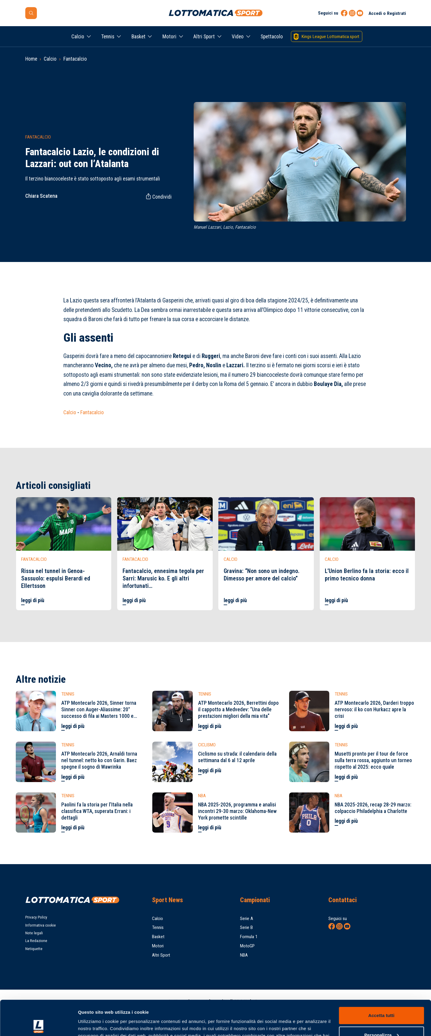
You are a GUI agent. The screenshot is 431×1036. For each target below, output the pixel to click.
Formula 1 (249, 936)
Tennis (107, 37)
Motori (169, 37)
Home (31, 59)
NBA (244, 955)
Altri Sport (204, 37)
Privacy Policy (36, 917)
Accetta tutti (381, 980)
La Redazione (36, 940)
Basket (138, 37)
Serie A (246, 918)
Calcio (77, 37)
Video (238, 37)
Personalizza (381, 999)
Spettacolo (272, 37)
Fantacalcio (75, 59)
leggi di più (32, 600)
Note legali (34, 933)
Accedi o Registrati (387, 13)
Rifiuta (381, 1019)
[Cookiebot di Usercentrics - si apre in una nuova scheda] (38, 1024)
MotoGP (247, 946)
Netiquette (34, 948)
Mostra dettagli (94, 1024)
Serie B (246, 927)
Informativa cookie (40, 925)
